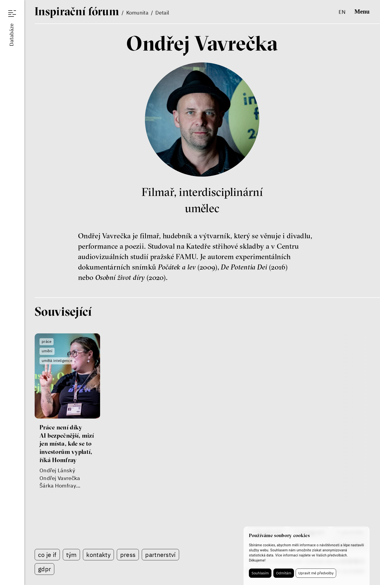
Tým (71, 555)
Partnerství (160, 555)
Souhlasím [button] (260, 573)
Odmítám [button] (283, 573)
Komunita (137, 12)
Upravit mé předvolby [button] (315, 573)
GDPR (44, 569)
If (77, 11)
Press (128, 555)
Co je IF (47, 555)
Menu (361, 11)
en (342, 11)
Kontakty (98, 555)
